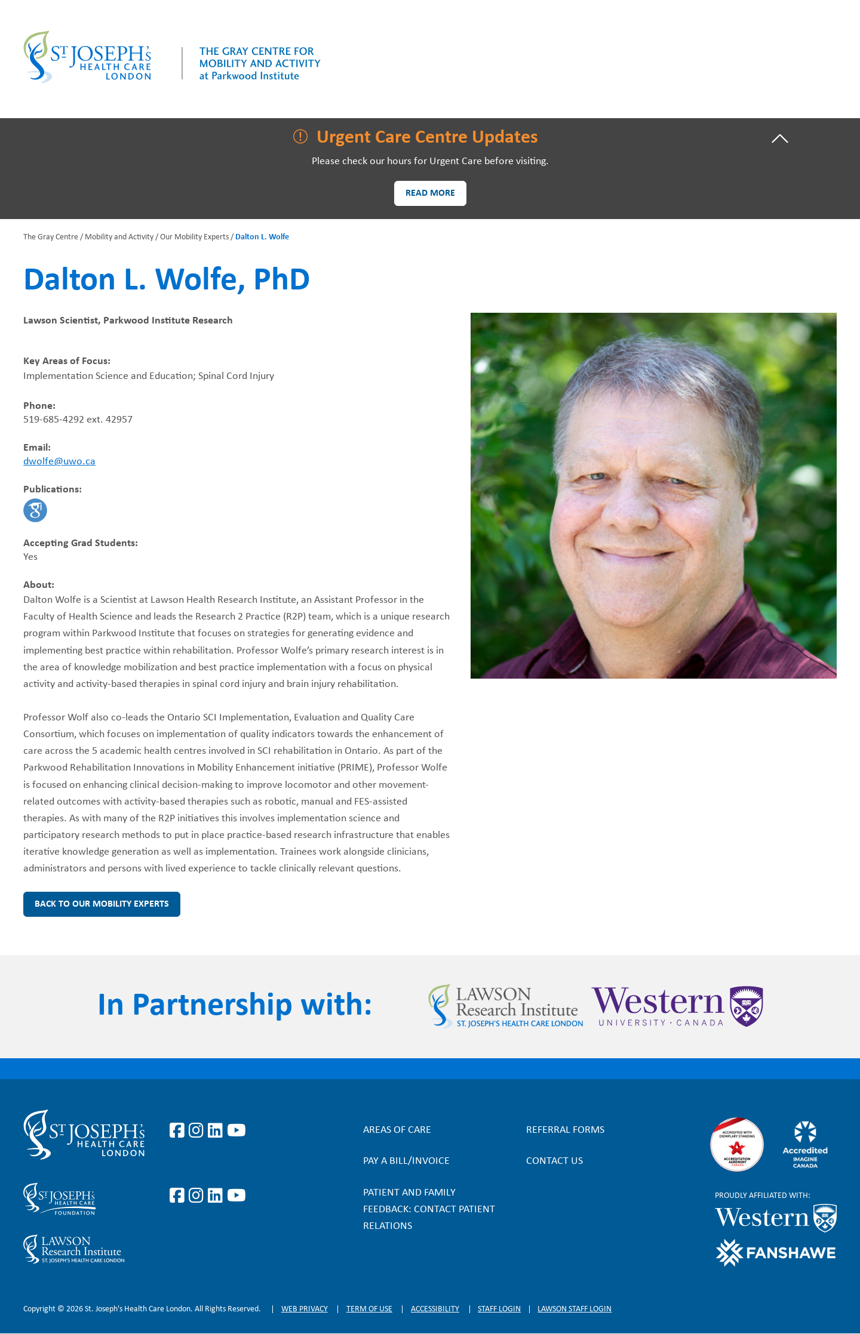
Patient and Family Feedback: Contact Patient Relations (429, 1209)
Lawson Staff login (575, 1309)
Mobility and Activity (119, 237)
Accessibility (435, 1309)
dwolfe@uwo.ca (59, 461)
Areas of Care (397, 1130)
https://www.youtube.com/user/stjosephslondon (236, 1131)
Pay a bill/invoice (406, 1161)
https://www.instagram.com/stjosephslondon (198, 1131)
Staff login (499, 1309)
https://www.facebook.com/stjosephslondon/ (179, 1131)
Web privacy (304, 1309)
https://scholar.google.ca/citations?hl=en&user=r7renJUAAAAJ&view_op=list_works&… (35, 510)
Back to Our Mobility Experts (102, 904)
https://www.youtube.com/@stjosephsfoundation (236, 1196)
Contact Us (554, 1161)
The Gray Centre (50, 237)
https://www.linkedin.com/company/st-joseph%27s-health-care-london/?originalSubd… (217, 1131)
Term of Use (369, 1309)
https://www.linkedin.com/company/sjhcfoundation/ (217, 1196)
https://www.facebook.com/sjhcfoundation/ (179, 1196)
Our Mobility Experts (194, 237)
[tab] (430, 138)
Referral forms (565, 1130)
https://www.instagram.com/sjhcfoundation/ (198, 1196)
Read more (430, 193)
